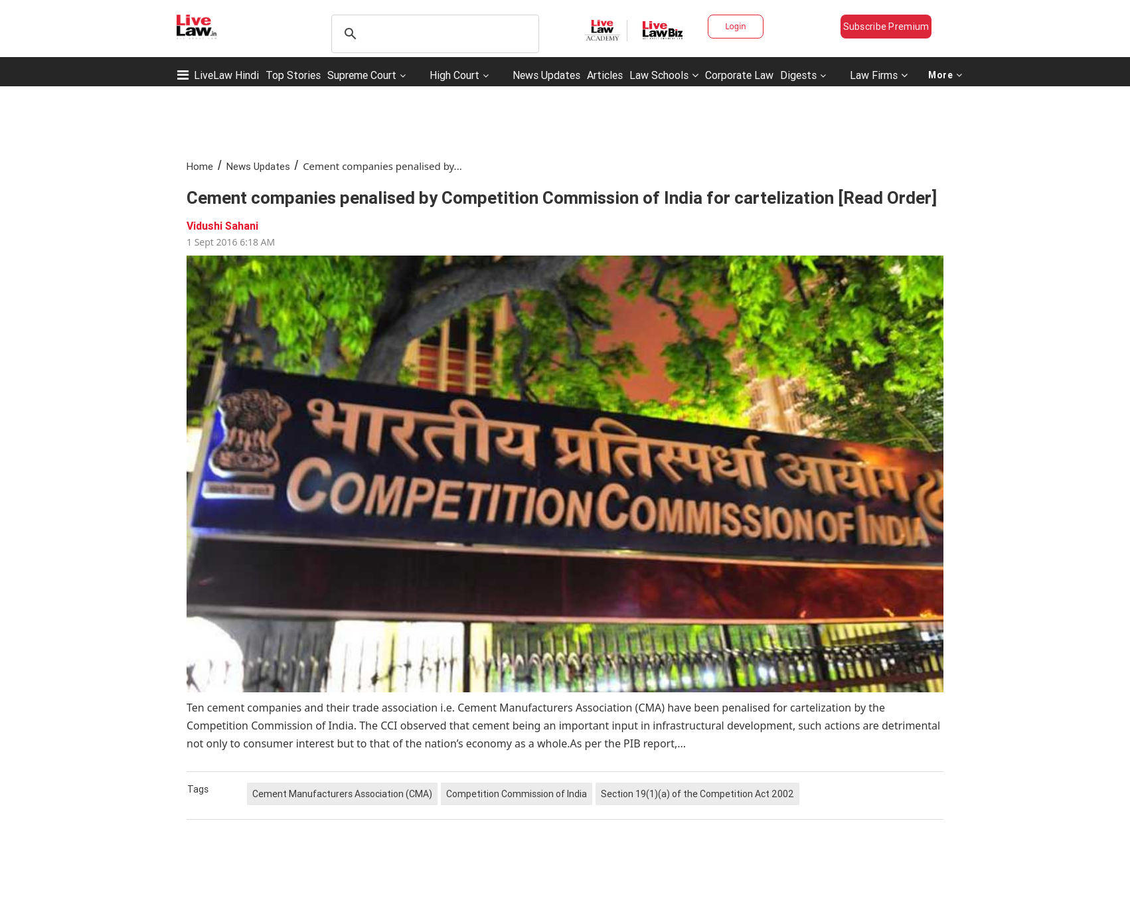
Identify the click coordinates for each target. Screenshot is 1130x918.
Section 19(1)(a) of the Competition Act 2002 (697, 794)
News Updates (546, 75)
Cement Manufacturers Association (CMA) (342, 794)
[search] (433, 34)
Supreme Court (361, 75)
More (945, 75)
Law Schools (663, 75)
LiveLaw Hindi (226, 75)
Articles (605, 75)
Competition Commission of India (516, 794)
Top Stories (293, 75)
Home (200, 166)
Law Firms (879, 75)
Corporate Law (739, 75)
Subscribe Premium (886, 27)
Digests (798, 75)
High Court (454, 75)
